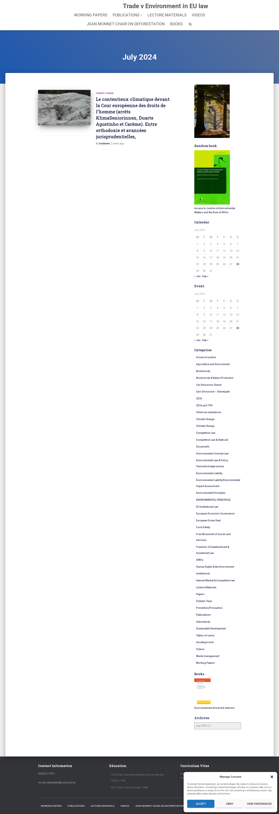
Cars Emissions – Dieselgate (213, 391)
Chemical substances (208, 412)
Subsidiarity (203, 621)
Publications (127, 15)
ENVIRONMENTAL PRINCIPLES (213, 499)
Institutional (203, 573)
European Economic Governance (215, 513)
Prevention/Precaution (209, 607)
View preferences (259, 803)
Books (176, 24)
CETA (199, 398)
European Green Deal (208, 520)
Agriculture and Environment (213, 364)
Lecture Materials (167, 15)
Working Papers (90, 15)
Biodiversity (203, 371)
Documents (202, 446)
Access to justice (206, 357)
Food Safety (203, 527)
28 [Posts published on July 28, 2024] (237, 264)
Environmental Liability (209, 473)
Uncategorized (205, 642)
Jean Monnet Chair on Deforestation (126, 24)
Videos (198, 15)
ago (117, 143)
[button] (272, 777)
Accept (201, 803)
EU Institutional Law (207, 506)
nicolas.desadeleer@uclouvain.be (57, 772)
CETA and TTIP (204, 405)
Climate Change (105, 93)
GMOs (199, 559)
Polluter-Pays (204, 601)
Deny (229, 803)
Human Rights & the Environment (215, 566)
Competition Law (205, 432)
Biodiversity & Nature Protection (214, 377)
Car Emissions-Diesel (209, 384)
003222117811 (46, 764)
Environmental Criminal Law (212, 453)
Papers (200, 594)
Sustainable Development (211, 628)
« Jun (197, 276)
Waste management (207, 656)
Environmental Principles (210, 492)
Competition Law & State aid (212, 439)
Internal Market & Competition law (215, 580)
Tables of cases (205, 635)
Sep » (205, 276)
